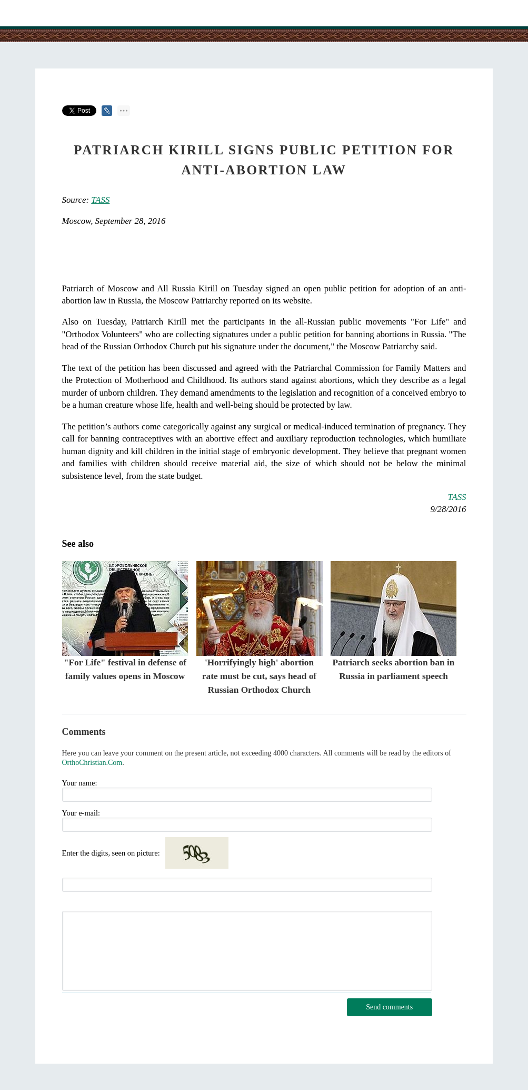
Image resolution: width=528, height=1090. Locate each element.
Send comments (389, 1007)
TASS (100, 200)
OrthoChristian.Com (92, 763)
